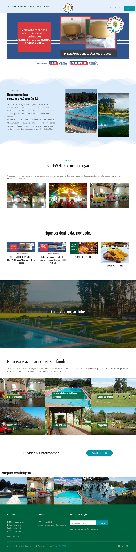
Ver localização (13, 536)
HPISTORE (61, 546)
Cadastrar (102, 523)
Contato (39, 7)
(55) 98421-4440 (99, 453)
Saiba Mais (48, 129)
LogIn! (129, 8)
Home (8, 7)
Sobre (14, 7)
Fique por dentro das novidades (68, 233)
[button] (16, 40)
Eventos (31, 7)
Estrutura (22, 7)
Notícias (47, 7)
